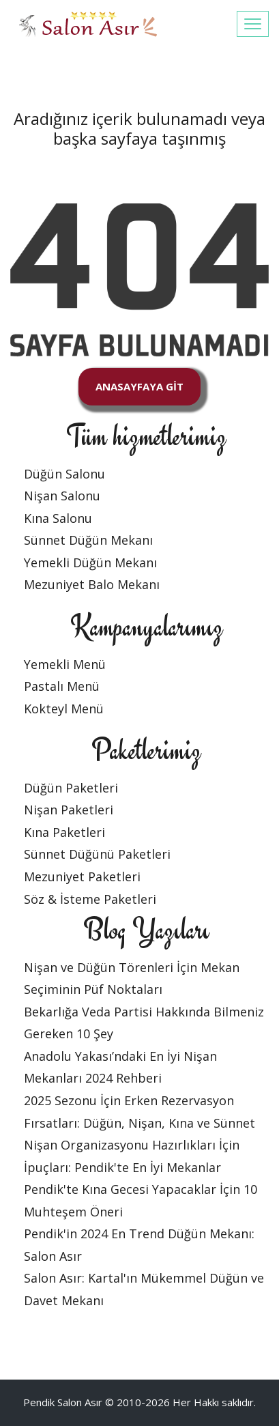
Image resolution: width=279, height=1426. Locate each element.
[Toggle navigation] (253, 24)
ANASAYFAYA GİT (139, 386)
